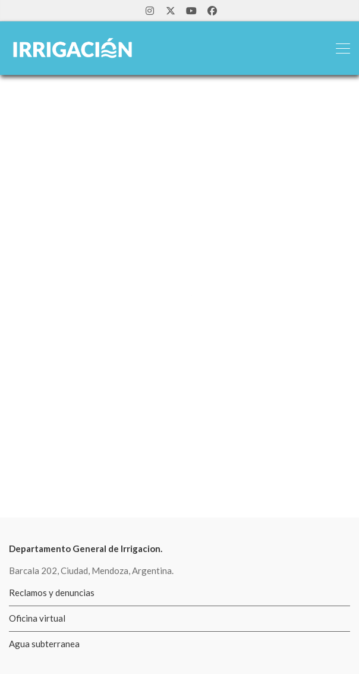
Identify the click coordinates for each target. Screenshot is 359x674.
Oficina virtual (37, 618)
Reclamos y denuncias (52, 592)
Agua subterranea (44, 643)
